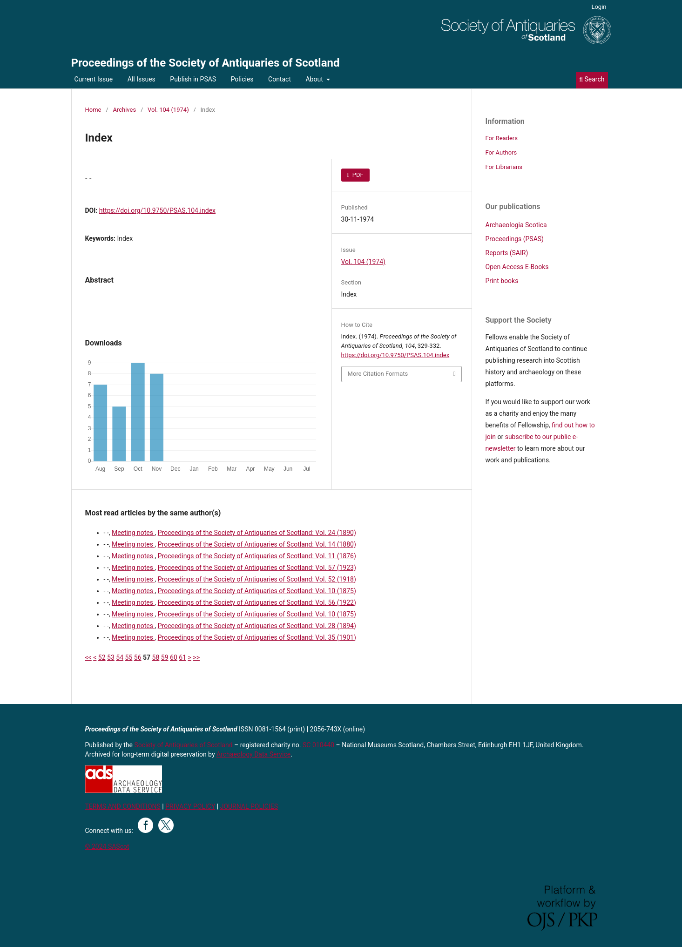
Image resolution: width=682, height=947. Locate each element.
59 (165, 657)
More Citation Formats (378, 373)
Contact (279, 79)
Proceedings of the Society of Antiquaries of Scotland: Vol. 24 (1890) (257, 532)
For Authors (501, 152)
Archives (124, 109)
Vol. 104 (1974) (168, 109)
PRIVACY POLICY (190, 806)
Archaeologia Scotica (516, 225)
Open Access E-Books (517, 267)
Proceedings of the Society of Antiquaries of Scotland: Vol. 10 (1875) (257, 591)
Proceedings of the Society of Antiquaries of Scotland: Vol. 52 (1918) (257, 579)
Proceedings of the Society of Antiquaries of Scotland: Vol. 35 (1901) (257, 637)
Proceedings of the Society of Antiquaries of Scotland (205, 62)
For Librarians (504, 166)
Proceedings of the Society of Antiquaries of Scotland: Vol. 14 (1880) (257, 544)
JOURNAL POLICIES (249, 806)
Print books (502, 280)
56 (138, 657)
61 (182, 657)
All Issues (141, 79)
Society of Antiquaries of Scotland (185, 745)
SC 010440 (318, 745)
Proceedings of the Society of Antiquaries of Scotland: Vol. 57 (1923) (257, 567)
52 (102, 657)
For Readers (502, 138)
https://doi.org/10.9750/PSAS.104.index (157, 210)
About (314, 79)
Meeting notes (133, 532)
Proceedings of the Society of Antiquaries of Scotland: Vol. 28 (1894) (257, 625)
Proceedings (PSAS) (515, 239)
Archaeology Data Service (253, 754)
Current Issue (93, 79)
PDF (357, 174)
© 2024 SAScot (107, 846)
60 (173, 657)
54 (119, 657)
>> (196, 657)
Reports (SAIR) (507, 253)
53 (111, 657)
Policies (242, 79)
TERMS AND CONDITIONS (123, 806)
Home (93, 109)
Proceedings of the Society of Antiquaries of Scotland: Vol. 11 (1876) (257, 556)
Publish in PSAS (193, 79)
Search (591, 79)
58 (156, 657)
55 (129, 657)
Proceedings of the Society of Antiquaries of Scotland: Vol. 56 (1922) (257, 602)
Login (598, 6)
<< (88, 657)
